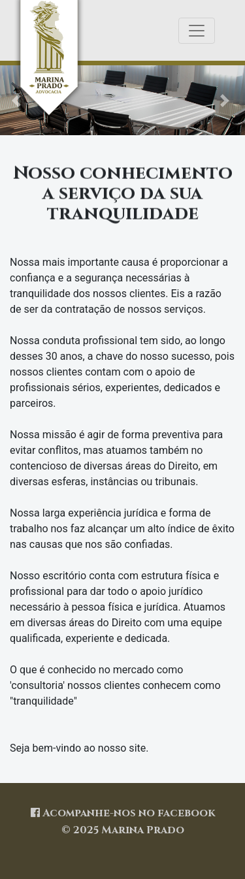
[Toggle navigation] (196, 31)
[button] (226, 100)
